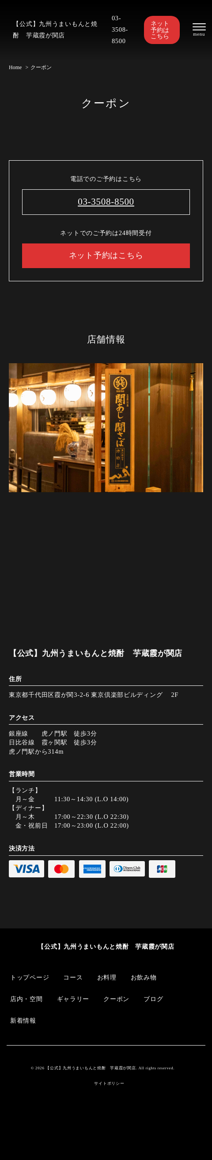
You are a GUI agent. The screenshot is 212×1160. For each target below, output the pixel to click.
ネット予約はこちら (160, 30)
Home (15, 67)
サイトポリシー (109, 1084)
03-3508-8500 (120, 29)
